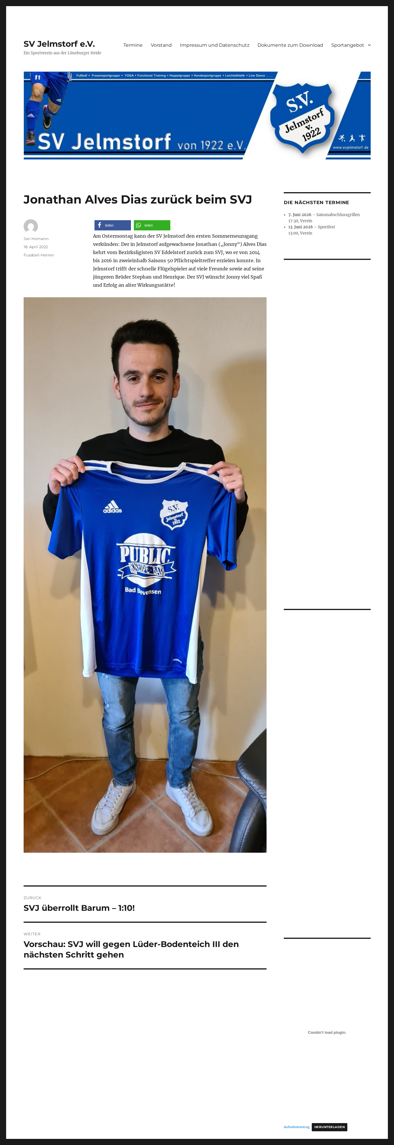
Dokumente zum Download (290, 45)
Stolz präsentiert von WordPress (149, 1070)
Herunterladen (329, 994)
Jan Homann (36, 238)
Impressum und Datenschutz (214, 45)
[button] (112, 225)
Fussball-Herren (39, 255)
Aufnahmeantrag (296, 994)
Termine (133, 45)
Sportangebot (347, 45)
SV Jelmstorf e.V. (59, 44)
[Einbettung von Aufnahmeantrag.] (327, 900)
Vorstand (161, 45)
